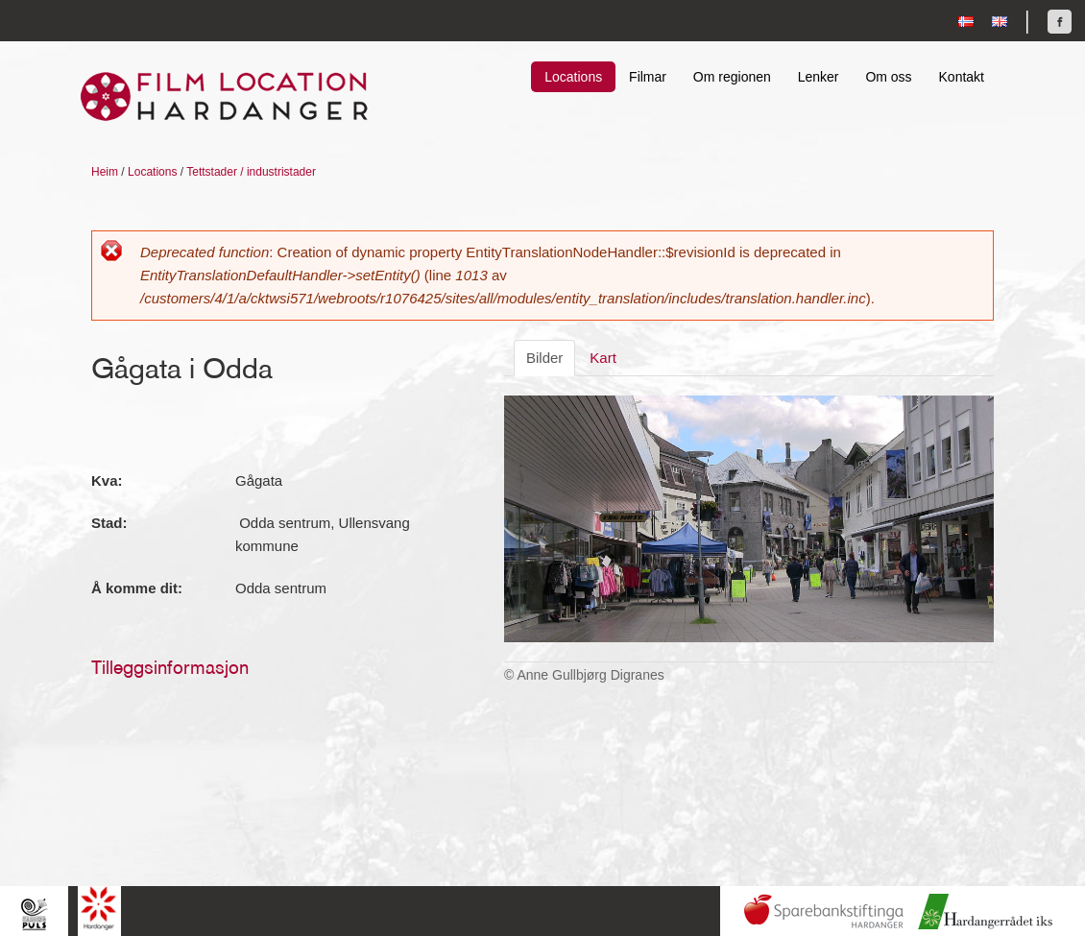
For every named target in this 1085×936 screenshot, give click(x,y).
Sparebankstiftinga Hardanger (824, 911)
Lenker (818, 76)
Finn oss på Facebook (1060, 22)
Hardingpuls (34, 913)
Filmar (647, 76)
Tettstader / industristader (251, 172)
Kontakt (961, 76)
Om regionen (732, 76)
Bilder (544, 357)
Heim (104, 172)
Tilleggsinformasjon (170, 667)
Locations (573, 76)
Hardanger (99, 908)
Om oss (888, 76)
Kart (603, 357)
